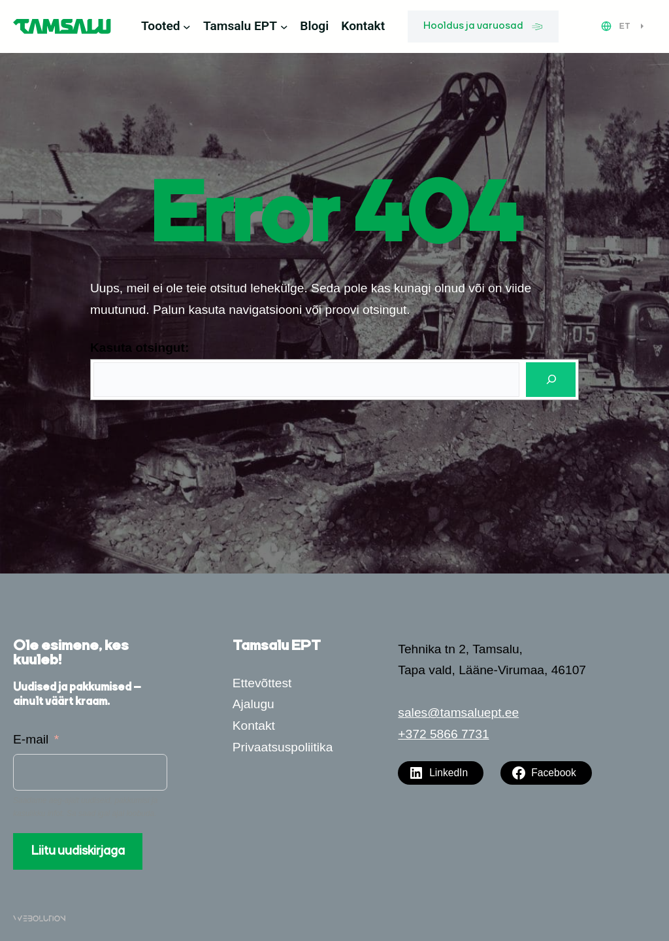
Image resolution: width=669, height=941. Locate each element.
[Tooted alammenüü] (187, 27)
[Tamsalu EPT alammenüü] (284, 27)
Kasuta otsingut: (139, 347)
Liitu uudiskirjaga (78, 851)
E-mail (30, 739)
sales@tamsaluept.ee (458, 712)
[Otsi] (551, 379)
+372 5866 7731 (443, 734)
